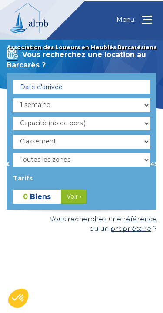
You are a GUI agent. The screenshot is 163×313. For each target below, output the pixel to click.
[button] (18, 298)
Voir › (74, 196)
